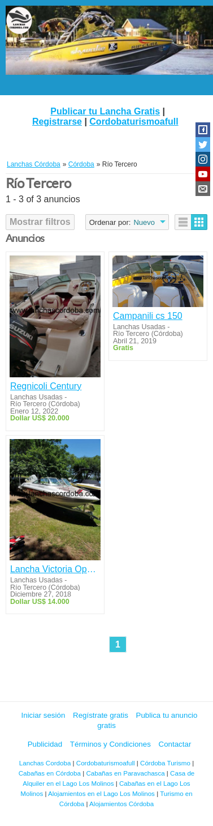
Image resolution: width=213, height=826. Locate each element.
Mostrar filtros (40, 222)
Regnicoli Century (45, 386)
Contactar (175, 744)
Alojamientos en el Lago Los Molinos (101, 793)
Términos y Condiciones (110, 744)
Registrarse (57, 121)
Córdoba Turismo (165, 763)
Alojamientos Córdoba (121, 803)
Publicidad (45, 744)
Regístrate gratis (100, 715)
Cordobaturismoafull (133, 121)
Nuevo (144, 222)
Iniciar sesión (43, 715)
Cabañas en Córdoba (50, 773)
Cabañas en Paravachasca (125, 773)
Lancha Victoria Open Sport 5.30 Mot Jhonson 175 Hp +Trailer (55, 569)
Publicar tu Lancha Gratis (105, 111)
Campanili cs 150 (147, 316)
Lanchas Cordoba (45, 763)
